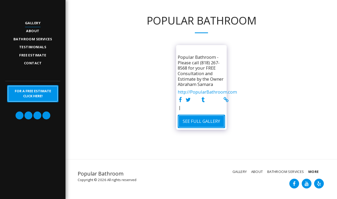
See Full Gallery (201, 121)
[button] (19, 115)
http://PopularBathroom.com (207, 92)
